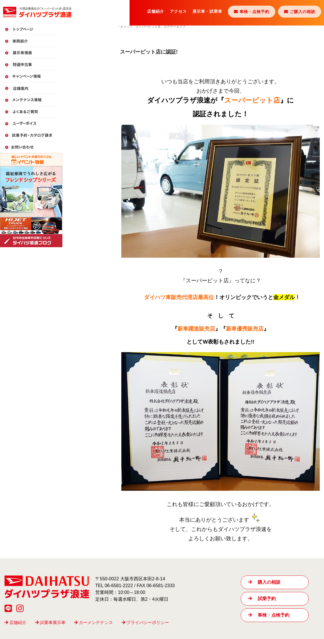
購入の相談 (264, 582)
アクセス (178, 11)
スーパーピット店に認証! (149, 52)
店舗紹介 (155, 11)
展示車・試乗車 (207, 11)
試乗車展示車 (50, 622)
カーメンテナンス (93, 622)
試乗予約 (262, 598)
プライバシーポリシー (145, 622)
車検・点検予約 (268, 615)
